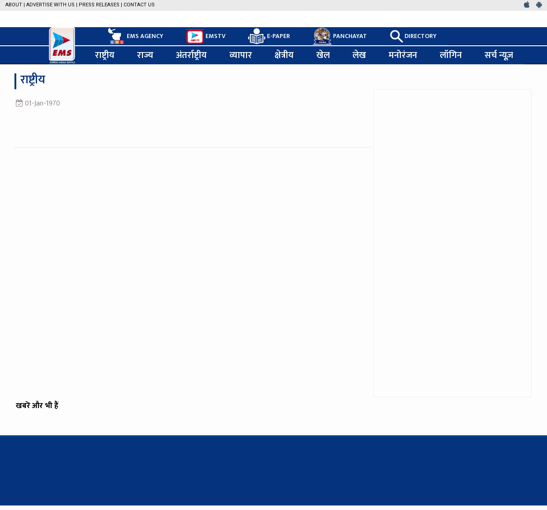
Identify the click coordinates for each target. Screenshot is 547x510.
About (13, 5)
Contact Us (139, 5)
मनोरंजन (403, 55)
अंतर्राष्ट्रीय (191, 55)
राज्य (145, 55)
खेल (323, 55)
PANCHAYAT (340, 36)
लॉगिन (451, 55)
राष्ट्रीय (104, 55)
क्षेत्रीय (284, 55)
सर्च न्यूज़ (499, 55)
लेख (359, 55)
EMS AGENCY (134, 36)
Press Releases (99, 5)
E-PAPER (269, 36)
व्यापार (240, 55)
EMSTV (205, 36)
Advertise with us (50, 5)
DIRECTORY (413, 36)
